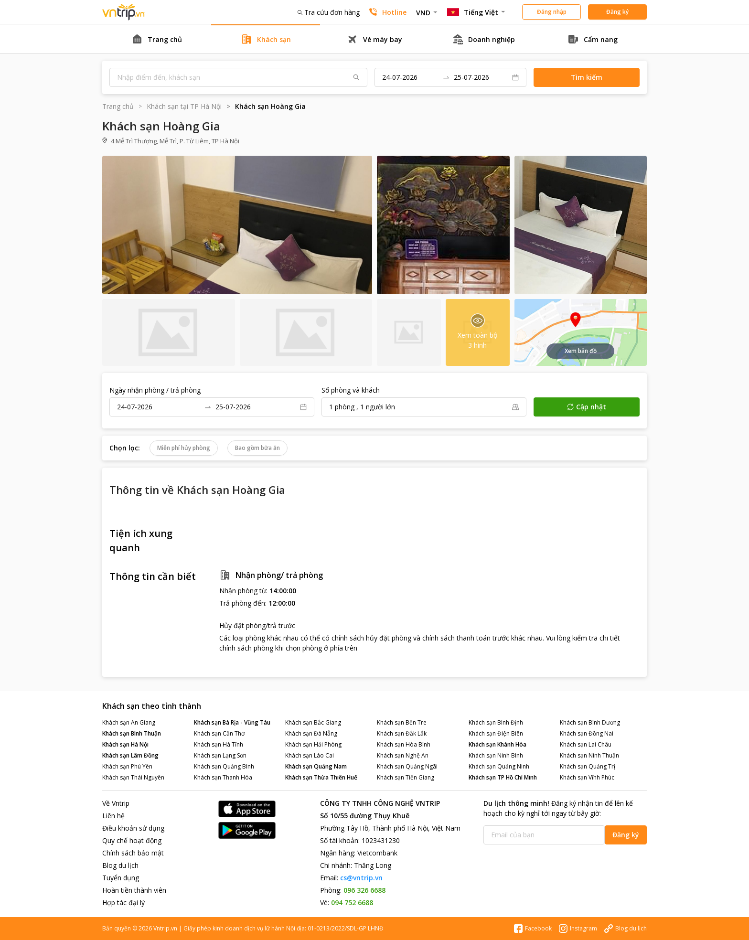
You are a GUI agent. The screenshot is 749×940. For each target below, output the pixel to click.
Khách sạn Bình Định (496, 722)
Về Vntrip (115, 803)
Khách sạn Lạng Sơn (220, 755)
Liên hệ (113, 815)
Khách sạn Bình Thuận (131, 733)
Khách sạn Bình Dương (590, 722)
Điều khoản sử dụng (133, 828)
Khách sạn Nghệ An (402, 755)
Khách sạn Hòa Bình (403, 744)
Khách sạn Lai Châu (585, 744)
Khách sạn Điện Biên (496, 733)
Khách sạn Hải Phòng (313, 744)
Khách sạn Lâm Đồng (130, 755)
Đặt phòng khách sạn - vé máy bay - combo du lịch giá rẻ (123, 12)
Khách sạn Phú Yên (127, 766)
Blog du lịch (120, 865)
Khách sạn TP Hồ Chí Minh (503, 777)
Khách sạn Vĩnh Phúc (587, 777)
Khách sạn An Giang (128, 722)
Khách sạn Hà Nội (125, 744)
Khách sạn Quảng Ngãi (407, 766)
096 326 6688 (364, 890)
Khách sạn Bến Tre (402, 722)
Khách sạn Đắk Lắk (402, 733)
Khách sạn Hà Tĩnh (218, 744)
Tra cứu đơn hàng (329, 12)
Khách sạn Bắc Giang (313, 722)
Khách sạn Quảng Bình (224, 766)
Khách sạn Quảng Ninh (499, 766)
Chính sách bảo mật (133, 852)
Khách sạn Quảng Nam (316, 766)
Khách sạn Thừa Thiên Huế (321, 777)
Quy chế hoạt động (131, 840)
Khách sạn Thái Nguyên (133, 777)
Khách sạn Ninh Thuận (589, 755)
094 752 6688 (352, 902)
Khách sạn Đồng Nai (586, 733)
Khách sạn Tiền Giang (405, 777)
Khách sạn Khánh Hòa (497, 744)
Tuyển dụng (120, 877)
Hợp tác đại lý (123, 902)
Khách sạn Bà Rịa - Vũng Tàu (232, 722)
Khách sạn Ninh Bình (496, 755)
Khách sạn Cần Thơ (219, 733)
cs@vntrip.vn (361, 877)
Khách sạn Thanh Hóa (223, 777)
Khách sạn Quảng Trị (587, 766)
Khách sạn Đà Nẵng (311, 733)
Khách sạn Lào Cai (309, 755)
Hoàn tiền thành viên (134, 890)
